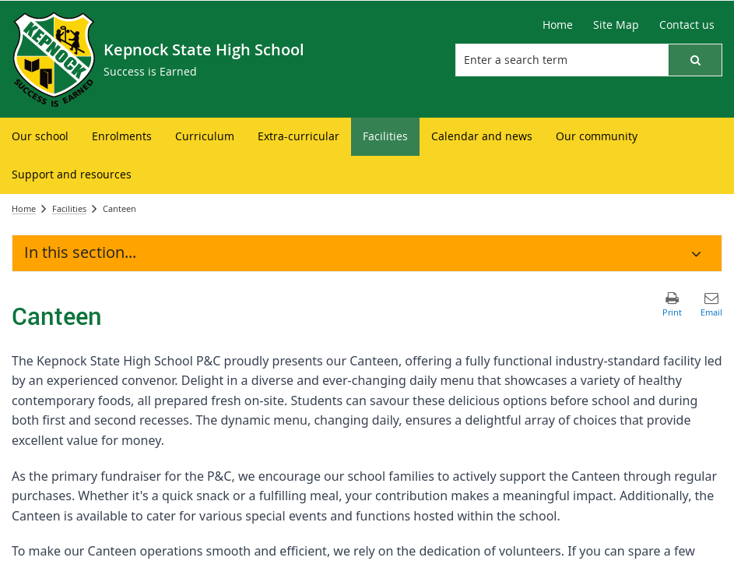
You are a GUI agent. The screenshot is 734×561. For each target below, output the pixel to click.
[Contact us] (686, 24)
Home (24, 208)
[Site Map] (616, 24)
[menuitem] (40, 137)
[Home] (558, 24)
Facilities (69, 208)
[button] (695, 60)
